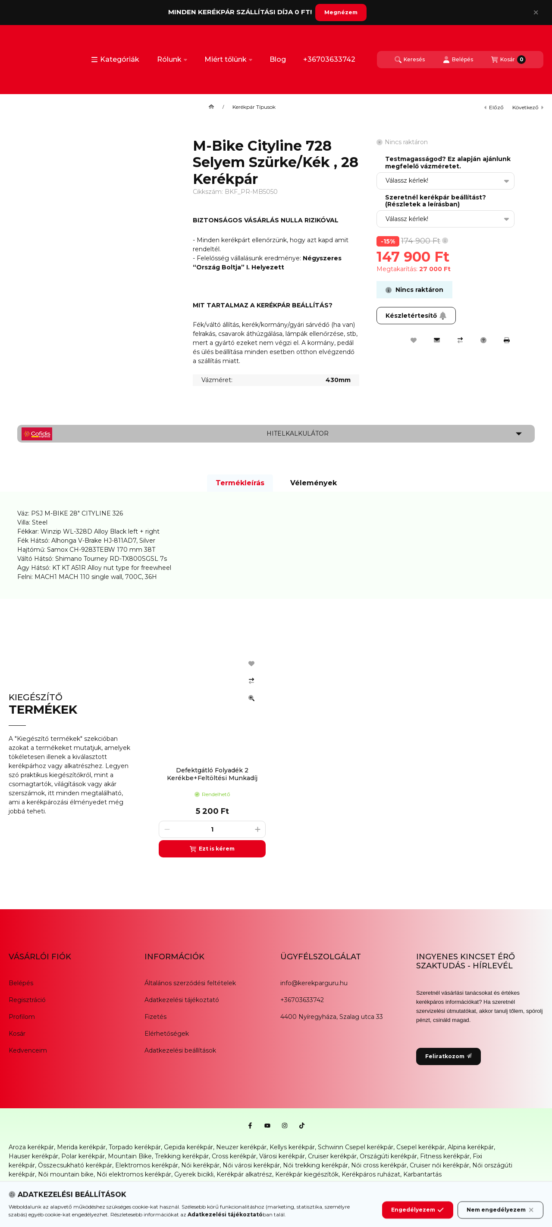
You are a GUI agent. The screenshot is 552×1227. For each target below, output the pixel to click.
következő (527, 107)
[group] (346, 754)
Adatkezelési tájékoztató (181, 1000)
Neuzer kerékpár (241, 1147)
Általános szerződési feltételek (190, 983)
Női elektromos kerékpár (134, 1174)
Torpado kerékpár (135, 1147)
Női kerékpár (200, 1165)
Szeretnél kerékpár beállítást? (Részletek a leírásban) (435, 201)
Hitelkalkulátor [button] (298, 433)
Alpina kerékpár (471, 1147)
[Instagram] (284, 1125)
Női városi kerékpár (251, 1165)
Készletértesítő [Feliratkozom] (416, 315)
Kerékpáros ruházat (371, 1174)
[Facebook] (250, 1125)
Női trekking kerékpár (315, 1165)
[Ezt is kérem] (212, 848)
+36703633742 (329, 59)
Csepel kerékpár (420, 1147)
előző (494, 107)
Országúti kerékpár (388, 1156)
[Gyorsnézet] (251, 698)
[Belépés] (458, 59)
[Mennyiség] (212, 829)
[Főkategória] (211, 107)
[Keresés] (409, 59)
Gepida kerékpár (188, 1147)
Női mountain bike (66, 1174)
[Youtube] (267, 1125)
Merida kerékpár (81, 1147)
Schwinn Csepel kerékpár (355, 1147)
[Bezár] (535, 12)
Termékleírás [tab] (240, 483)
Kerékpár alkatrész (244, 1174)
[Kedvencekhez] (413, 340)
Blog (278, 59)
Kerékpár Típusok (254, 107)
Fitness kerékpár (445, 1156)
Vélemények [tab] (313, 483)
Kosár (17, 1033)
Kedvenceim (28, 1050)
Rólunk (172, 59)
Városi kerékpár (282, 1156)
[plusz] (257, 829)
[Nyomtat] (506, 340)
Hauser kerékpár (33, 1156)
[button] (115, 59)
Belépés (21, 983)
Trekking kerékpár (182, 1156)
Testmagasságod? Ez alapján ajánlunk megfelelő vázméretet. (448, 162)
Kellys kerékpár (292, 1147)
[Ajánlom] (437, 340)
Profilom (22, 1017)
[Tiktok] (301, 1125)
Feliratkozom (448, 1056)
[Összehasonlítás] (460, 340)
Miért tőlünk (228, 59)
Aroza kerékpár (31, 1147)
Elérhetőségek (166, 1033)
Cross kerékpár (234, 1156)
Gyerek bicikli (193, 1174)
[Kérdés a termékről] (483, 340)
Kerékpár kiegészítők (307, 1174)
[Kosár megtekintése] (508, 59)
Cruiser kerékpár (332, 1156)
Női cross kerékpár (379, 1165)
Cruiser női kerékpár (439, 1165)
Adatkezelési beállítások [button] (180, 1050)
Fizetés (155, 1017)
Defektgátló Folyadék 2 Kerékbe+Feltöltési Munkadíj (212, 774)
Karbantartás (422, 1174)
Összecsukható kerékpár (75, 1165)
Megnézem (341, 12)
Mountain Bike (130, 1156)
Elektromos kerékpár (146, 1165)
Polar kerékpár (83, 1156)
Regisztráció (27, 1000)
